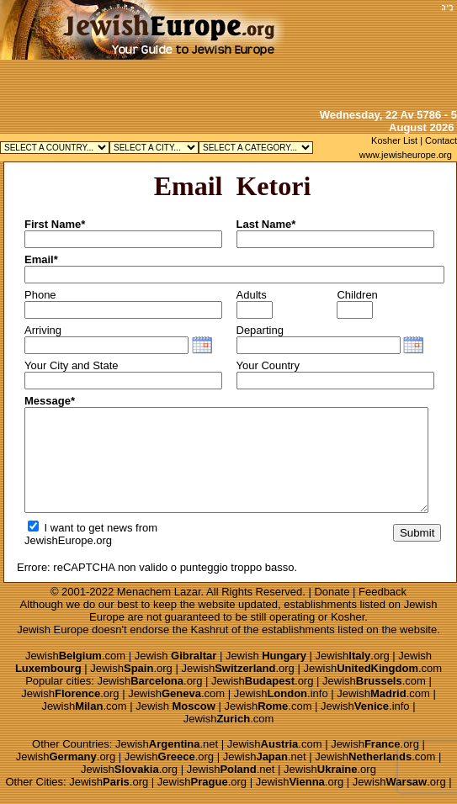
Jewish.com (75, 655)
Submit (417, 532)
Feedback (383, 591)
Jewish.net (166, 744)
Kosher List (394, 140)
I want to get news (80, 527)
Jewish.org (353, 655)
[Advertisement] (383, 52)
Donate (331, 591)
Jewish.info (281, 693)
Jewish (176, 655)
